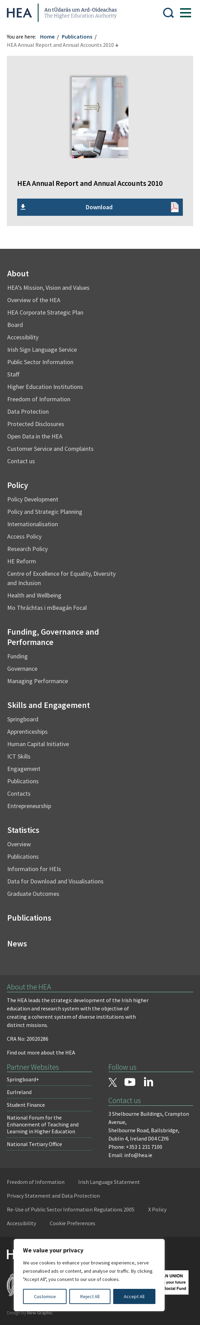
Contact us (21, 461)
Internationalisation (32, 524)
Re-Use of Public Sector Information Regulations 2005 (70, 1209)
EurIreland (19, 1092)
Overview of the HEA (33, 300)
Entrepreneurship (29, 806)
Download (99, 207)
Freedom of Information (38, 399)
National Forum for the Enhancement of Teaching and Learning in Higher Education (43, 1124)
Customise (45, 1296)
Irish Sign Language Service (42, 349)
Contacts (19, 793)
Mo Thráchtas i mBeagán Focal (47, 608)
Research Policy (27, 549)
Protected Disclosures (35, 424)
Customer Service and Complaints (50, 449)
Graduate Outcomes (33, 894)
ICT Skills (19, 756)
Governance (22, 668)
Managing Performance (37, 681)
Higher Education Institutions (45, 387)
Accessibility (22, 337)
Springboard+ (23, 1079)
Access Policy (24, 536)
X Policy (157, 1209)
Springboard (22, 719)
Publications (77, 36)
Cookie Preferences (72, 1223)
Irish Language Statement (109, 1181)
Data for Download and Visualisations (55, 881)
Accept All (134, 1296)
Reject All (89, 1296)
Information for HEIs (34, 869)
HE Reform (21, 561)
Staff (13, 374)
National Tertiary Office (34, 1144)
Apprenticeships (27, 731)
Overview (19, 844)
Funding (17, 656)
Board (15, 325)
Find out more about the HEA (41, 1052)
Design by (30, 1313)
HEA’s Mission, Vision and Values (48, 288)
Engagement (23, 769)
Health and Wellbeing (34, 595)
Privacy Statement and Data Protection (53, 1195)
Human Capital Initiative (38, 744)
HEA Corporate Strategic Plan (45, 312)
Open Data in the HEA (34, 436)
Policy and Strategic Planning (44, 512)
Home (47, 36)
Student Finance (26, 1104)
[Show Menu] (185, 12)
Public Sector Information (40, 362)
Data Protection (28, 411)
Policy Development (32, 499)
